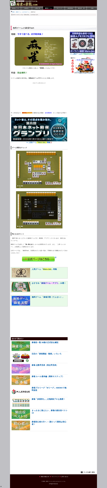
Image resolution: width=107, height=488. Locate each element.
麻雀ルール (15, 8)
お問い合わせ (64, 476)
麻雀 (12, 12)
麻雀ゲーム (48, 8)
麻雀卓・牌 (81, 8)
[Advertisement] (53, 20)
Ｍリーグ (59, 8)
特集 (92, 8)
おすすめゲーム (25, 12)
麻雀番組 (70, 8)
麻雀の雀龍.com (45, 476)
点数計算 (37, 8)
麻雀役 (26, 8)
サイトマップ (55, 476)
